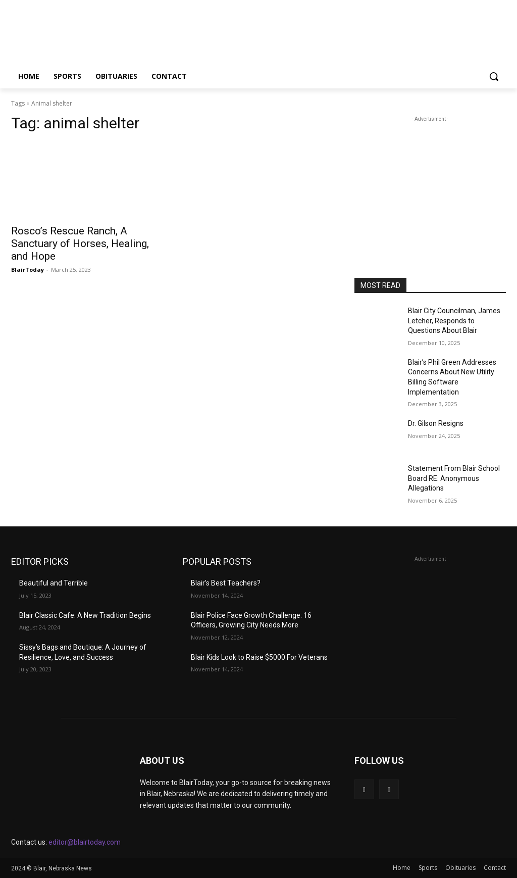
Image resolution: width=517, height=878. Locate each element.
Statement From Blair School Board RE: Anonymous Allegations (454, 478)
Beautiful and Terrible (53, 583)
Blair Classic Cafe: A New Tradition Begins (85, 615)
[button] (494, 76)
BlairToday (27, 269)
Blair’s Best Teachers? (226, 583)
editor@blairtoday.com (84, 842)
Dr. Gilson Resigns (435, 423)
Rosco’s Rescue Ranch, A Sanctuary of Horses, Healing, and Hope (80, 243)
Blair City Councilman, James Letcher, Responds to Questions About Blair (454, 320)
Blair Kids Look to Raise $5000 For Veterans (259, 657)
